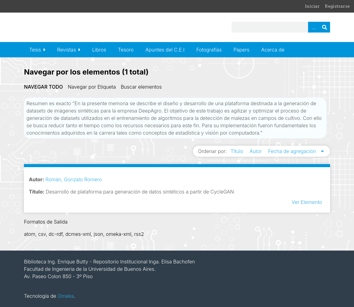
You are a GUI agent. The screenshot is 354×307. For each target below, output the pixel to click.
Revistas (66, 50)
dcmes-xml (78, 234)
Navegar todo (43, 87)
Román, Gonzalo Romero (73, 179)
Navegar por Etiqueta (92, 87)
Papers (241, 50)
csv (42, 234)
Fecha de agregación (292, 151)
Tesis (35, 50)
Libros (99, 50)
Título (238, 151)
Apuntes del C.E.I (164, 50)
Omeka (66, 296)
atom (29, 234)
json (98, 234)
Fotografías (209, 50)
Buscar (324, 27)
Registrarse (337, 6)
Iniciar (312, 6)
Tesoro (126, 50)
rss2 (139, 234)
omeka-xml (118, 234)
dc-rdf (56, 234)
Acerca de (273, 50)
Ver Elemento (307, 202)
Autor (256, 151)
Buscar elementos (141, 87)
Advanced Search (313, 27)
